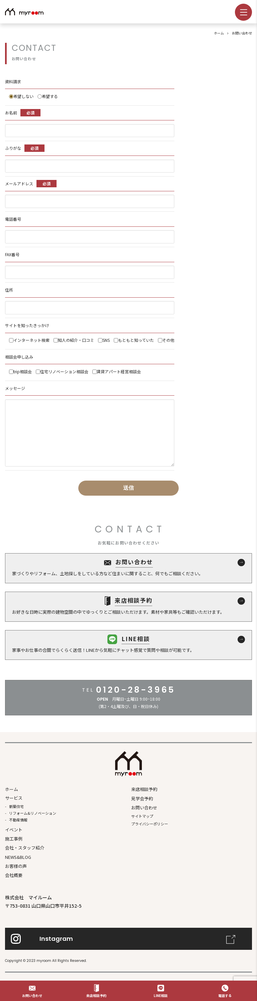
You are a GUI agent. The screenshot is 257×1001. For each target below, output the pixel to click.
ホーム (11, 789)
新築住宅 (16, 806)
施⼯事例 (13, 838)
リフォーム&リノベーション (32, 813)
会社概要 (13, 875)
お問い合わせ (144, 807)
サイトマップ (142, 816)
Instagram (56, 938)
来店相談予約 (144, 789)
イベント (13, 829)
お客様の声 (16, 866)
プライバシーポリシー (149, 823)
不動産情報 (18, 819)
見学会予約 (142, 798)
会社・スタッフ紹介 (24, 847)
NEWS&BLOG (18, 857)
